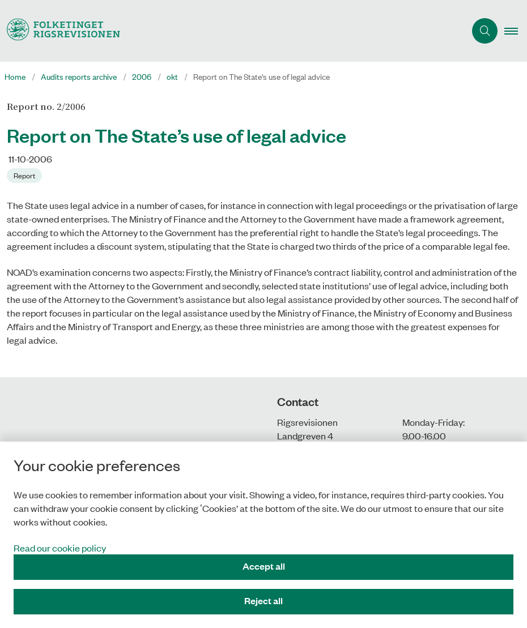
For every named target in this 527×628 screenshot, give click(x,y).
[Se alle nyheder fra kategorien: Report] (25, 174)
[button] (515, 31)
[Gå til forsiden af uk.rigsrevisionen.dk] (228, 31)
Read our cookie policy (60, 547)
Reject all (263, 600)
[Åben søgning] (485, 31)
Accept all (264, 566)
